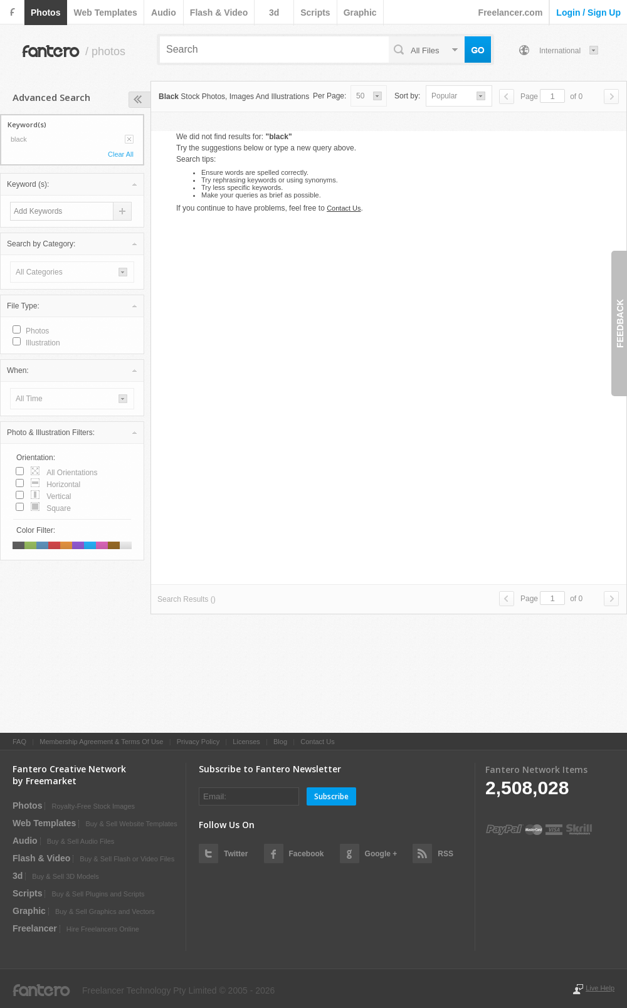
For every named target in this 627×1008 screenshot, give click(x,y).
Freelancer (35, 928)
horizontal (63, 484)
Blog (280, 741)
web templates (105, 13)
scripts (315, 13)
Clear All (121, 154)
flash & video (219, 13)
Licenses (246, 741)
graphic (360, 13)
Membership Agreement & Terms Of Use (101, 741)
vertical (58, 496)
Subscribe (331, 796)
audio (163, 13)
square (58, 508)
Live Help (600, 988)
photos (45, 13)
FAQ (19, 741)
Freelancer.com (510, 13)
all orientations (71, 472)
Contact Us (344, 208)
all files (425, 50)
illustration (43, 343)
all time (29, 398)
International (560, 50)
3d (274, 13)
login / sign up (588, 13)
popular (444, 96)
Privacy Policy (198, 741)
